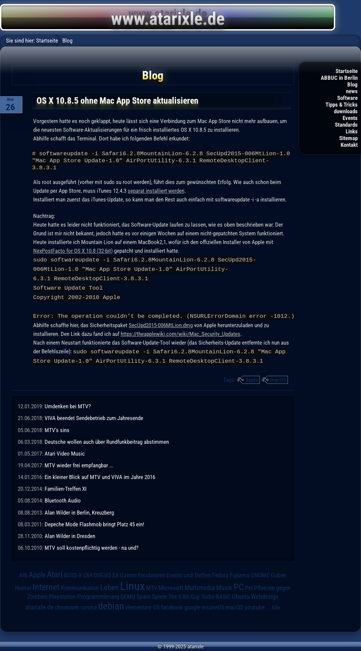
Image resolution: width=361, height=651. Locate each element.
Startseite (347, 71)
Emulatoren (151, 575)
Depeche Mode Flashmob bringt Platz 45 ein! (94, 524)
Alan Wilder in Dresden (70, 536)
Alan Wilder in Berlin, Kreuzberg (79, 512)
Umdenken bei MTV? (68, 406)
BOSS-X (73, 575)
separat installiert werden (156, 193)
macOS (278, 379)
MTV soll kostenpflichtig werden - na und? (91, 547)
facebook (172, 607)
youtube (255, 607)
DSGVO (102, 575)
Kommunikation (80, 587)
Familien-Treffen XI (65, 488)
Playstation (62, 596)
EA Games (124, 575)
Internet (46, 587)
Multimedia (200, 588)
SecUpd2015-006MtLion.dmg (161, 325)
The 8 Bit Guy (184, 596)
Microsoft (171, 588)
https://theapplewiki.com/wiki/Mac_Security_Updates (180, 334)
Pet (249, 588)
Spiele (159, 596)
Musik (224, 588)
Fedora (220, 575)
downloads (346, 111)
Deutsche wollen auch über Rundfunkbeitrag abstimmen (107, 441)
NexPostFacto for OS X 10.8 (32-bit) (73, 253)
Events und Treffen (189, 575)
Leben (109, 587)
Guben (278, 575)
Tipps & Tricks (341, 104)
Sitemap (348, 138)
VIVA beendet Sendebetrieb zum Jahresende (94, 418)
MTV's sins (57, 430)
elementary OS (142, 607)
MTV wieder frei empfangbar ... (79, 465)
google (192, 607)
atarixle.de (39, 607)
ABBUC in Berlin (339, 77)
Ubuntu (241, 596)
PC (239, 587)
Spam (143, 596)
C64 (88, 575)
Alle (276, 607)
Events (350, 118)
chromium (67, 607)
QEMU (127, 596)
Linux (132, 586)
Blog (352, 84)
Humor (23, 588)
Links (352, 131)
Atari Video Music (65, 453)
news (352, 91)
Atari (55, 574)
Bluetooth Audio (63, 500)
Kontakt (349, 144)
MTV (151, 587)
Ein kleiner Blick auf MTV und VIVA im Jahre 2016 (100, 477)
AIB (23, 575)
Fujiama (239, 575)
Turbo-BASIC (216, 596)
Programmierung (98, 596)
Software (347, 98)
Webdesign (264, 596)
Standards (346, 124)
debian (111, 606)
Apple (251, 379)
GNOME (260, 575)
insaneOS (213, 607)
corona (88, 607)
